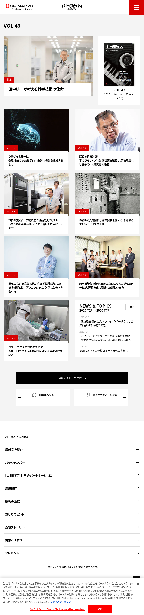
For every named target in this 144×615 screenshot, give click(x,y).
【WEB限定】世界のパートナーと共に (72, 470)
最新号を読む (72, 444)
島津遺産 (72, 482)
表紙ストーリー (72, 521)
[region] (72, 596)
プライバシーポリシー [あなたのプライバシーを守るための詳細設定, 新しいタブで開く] (61, 601)
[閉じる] (138, 584)
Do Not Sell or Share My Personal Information (57, 609)
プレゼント (72, 547)
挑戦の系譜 (72, 495)
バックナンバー (72, 457)
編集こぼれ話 (72, 534)
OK (100, 609)
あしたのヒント (72, 508)
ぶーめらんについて (72, 431)
